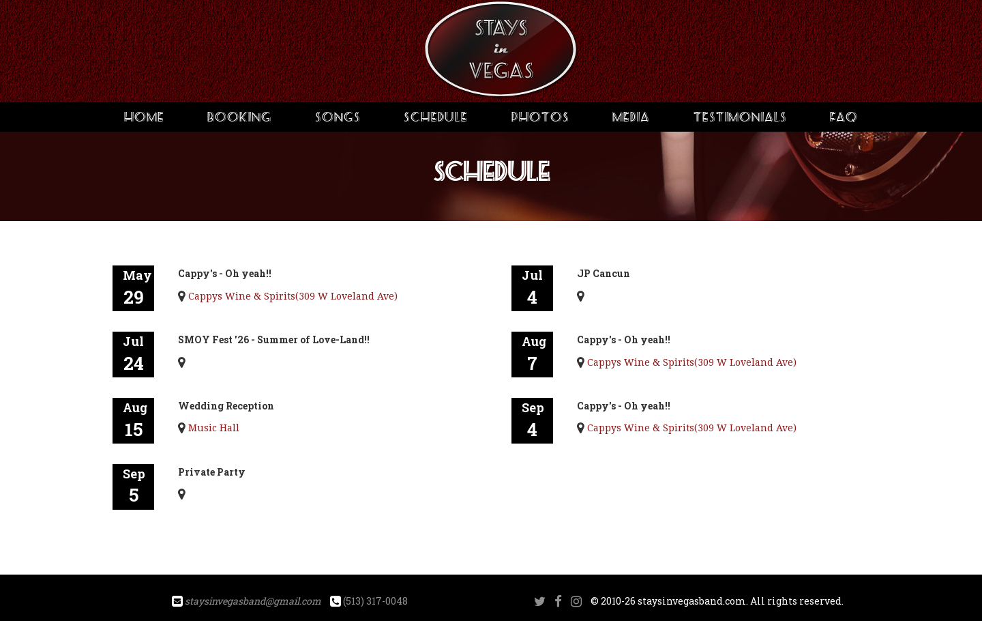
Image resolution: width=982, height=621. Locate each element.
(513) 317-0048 (375, 600)
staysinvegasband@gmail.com (253, 600)
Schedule (436, 116)
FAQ (844, 116)
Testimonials (740, 116)
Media (631, 116)
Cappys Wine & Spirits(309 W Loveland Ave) (293, 296)
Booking (239, 116)
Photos (540, 116)
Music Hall (213, 427)
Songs (338, 116)
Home (144, 116)
